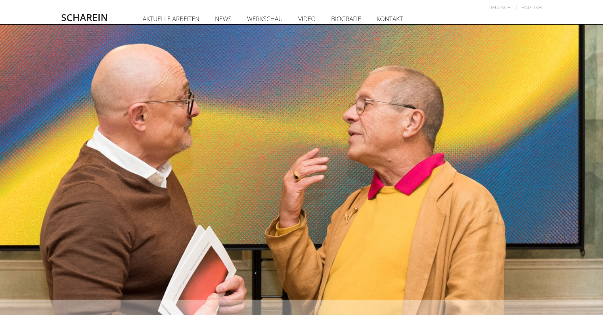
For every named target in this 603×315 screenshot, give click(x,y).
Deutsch (499, 7)
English (531, 7)
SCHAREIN (84, 17)
